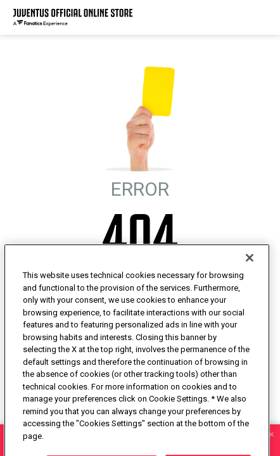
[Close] (250, 278)
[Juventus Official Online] (73, 17)
